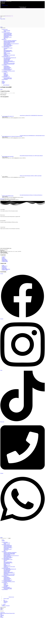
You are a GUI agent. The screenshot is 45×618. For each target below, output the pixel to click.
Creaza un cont (2, 612)
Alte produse (5, 586)
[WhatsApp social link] (7, 613)
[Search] (1, 17)
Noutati (5, 31)
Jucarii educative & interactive (8, 45)
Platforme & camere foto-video (8, 60)
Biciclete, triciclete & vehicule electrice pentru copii (11, 43)
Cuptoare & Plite (6, 36)
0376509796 (3, 3)
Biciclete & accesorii (7, 68)
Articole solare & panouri (7, 67)
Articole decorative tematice (8, 78)
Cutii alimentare (6, 75)
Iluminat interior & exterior (8, 50)
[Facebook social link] (1, 613)
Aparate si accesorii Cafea (7, 34)
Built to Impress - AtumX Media (4, 536)
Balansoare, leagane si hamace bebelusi (9, 41)
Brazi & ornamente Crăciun (8, 77)
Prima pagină (2, 198)
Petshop (5, 73)
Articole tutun (6, 74)
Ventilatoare (5, 54)
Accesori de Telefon (6, 571)
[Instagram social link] (4, 613)
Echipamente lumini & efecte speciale (9, 61)
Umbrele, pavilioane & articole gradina (9, 566)
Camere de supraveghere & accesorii (9, 575)
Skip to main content (3, 0)
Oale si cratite (6, 37)
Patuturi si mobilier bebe (7, 44)
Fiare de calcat (6, 55)
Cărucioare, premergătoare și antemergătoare (10, 40)
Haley (5, 38)
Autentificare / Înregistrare (6, 605)
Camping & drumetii (7, 66)
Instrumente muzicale (7, 59)
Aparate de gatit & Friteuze (8, 545)
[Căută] (4, 200)
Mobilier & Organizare (7, 53)
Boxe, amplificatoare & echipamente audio (10, 57)
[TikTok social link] (14, 613)
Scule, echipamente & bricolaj (8, 562)
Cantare (5, 52)
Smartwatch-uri (6, 62)
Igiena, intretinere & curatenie (8, 559)
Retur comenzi (6, 601)
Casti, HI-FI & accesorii (7, 58)
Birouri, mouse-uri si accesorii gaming (9, 63)
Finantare (5, 602)
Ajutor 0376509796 (23, 7)
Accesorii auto (6, 72)
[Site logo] (4, 15)
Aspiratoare (5, 48)
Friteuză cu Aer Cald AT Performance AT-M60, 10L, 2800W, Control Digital (30, 175)
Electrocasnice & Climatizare (8, 35)
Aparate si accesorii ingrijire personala (9, 581)
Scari (4, 49)
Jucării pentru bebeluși (7, 42)
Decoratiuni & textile (7, 51)
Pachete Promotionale (7, 30)
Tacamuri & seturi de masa (7, 549)
